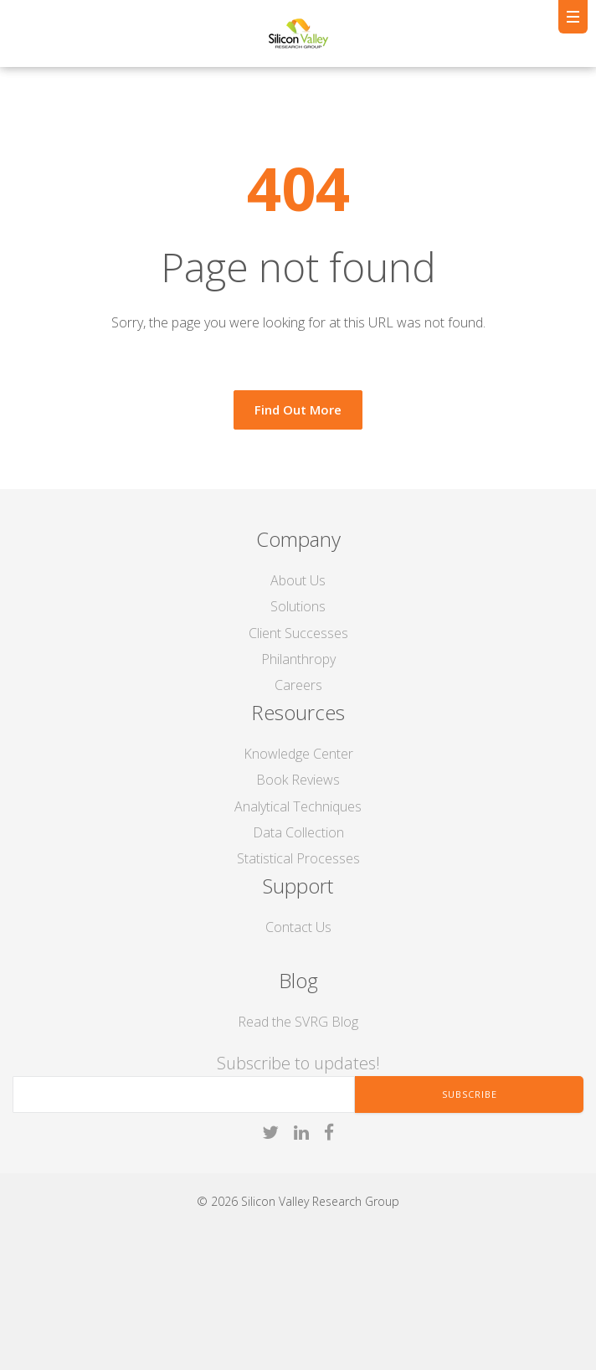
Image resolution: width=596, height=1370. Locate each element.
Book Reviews (298, 779)
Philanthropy (298, 659)
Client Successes (298, 633)
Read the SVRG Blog (298, 1021)
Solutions (298, 606)
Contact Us (298, 927)
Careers (298, 685)
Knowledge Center (298, 753)
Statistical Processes (298, 858)
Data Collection (298, 832)
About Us (298, 580)
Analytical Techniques (298, 806)
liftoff (69, 1331)
